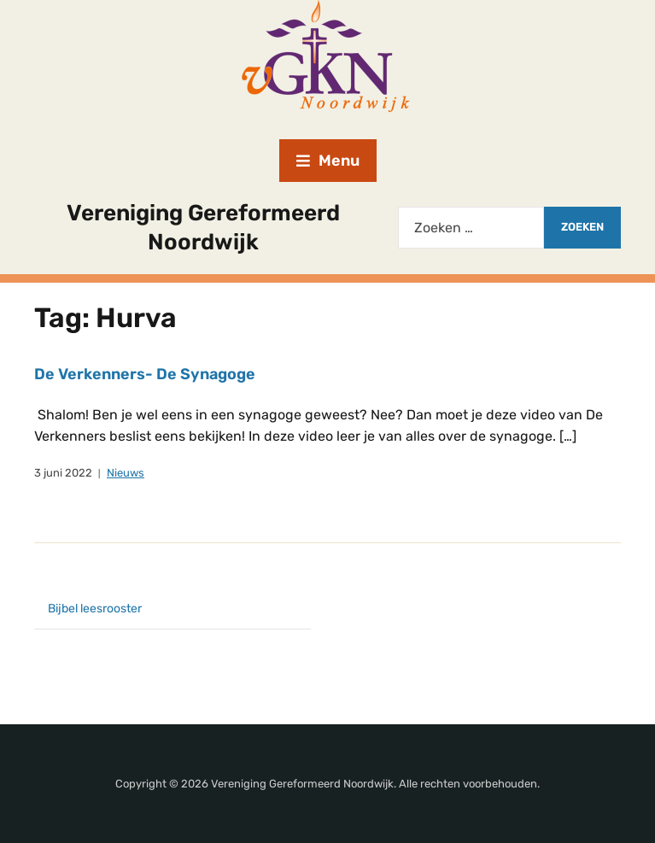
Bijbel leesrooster (95, 608)
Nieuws (125, 472)
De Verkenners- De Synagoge (144, 374)
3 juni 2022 (63, 472)
